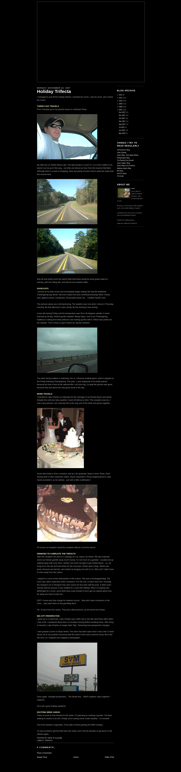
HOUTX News (122, 173)
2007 (120, 110)
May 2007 (122, 133)
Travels (49, 740)
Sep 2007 (122, 121)
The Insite (120, 176)
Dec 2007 (122, 112)
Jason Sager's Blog (123, 163)
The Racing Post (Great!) (125, 160)
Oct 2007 (122, 118)
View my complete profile (127, 223)
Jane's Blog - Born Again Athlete (128, 155)
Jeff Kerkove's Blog (123, 150)
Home (76, 757)
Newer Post (42, 757)
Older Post (109, 757)
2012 (120, 95)
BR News (120, 171)
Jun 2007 (122, 130)
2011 (120, 98)
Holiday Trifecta (54, 91)
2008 (120, 107)
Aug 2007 (122, 124)
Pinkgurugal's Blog (123, 158)
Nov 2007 (122, 115)
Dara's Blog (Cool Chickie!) (126, 165)
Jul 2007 (122, 127)
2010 (120, 101)
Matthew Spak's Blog (124, 168)
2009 (120, 104)
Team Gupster (122, 152)
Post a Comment (44, 753)
